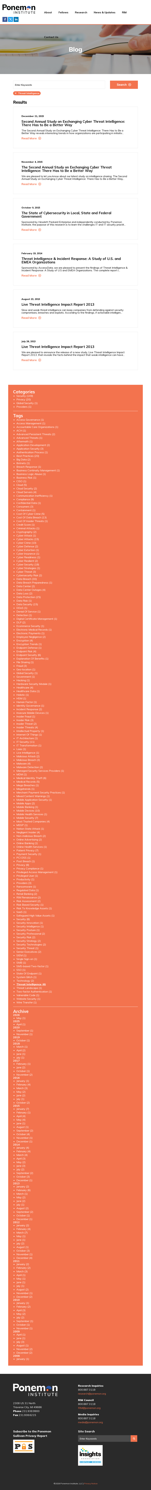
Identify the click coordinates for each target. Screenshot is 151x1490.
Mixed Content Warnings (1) (33, 796)
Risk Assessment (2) (28, 901)
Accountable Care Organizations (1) (37, 427)
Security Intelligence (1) (30, 926)
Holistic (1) (22, 694)
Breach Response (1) (28, 466)
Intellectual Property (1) (30, 731)
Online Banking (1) (27, 843)
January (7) (22, 1108)
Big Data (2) (23, 459)
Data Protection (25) (28, 597)
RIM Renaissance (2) (28, 897)
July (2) (20, 1169)
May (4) (21, 1119)
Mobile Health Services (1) (31, 814)
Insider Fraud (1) (25, 716)
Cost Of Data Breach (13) (31, 517)
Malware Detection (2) (29, 767)
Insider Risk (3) (25, 720)
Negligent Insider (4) (28, 832)
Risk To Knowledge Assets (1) (34, 908)
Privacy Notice (91, 1483)
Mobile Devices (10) (28, 810)
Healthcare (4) (24, 687)
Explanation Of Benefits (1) (32, 658)
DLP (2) (21, 622)
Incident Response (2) (29, 709)
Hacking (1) (23, 680)
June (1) (20, 1054)
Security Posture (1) (28, 930)
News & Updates (104, 12)
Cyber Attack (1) (26, 535)
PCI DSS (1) (23, 857)
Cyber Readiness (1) (28, 557)
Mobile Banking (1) (27, 807)
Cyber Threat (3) (26, 571)
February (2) (23, 1267)
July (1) (20, 1057)
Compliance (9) (25, 499)
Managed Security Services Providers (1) (40, 770)
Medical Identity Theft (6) (31, 778)
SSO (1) (21, 969)
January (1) (22, 1080)
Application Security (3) (30, 448)
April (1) (21, 1024)
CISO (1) (21, 481)
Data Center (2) (25, 586)
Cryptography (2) (26, 532)
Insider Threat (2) (26, 723)
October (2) (23, 1102)
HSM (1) (21, 698)
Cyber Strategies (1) (28, 568)
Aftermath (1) (24, 441)
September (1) (24, 1030)
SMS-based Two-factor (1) (32, 966)
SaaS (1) (21, 912)
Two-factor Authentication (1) (34, 991)
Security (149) (24, 395)
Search (124, 84)
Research (81, 12)
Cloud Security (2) (26, 488)
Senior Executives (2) (28, 951)
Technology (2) (25, 980)
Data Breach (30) (26, 579)
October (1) (23, 1040)
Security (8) (23, 919)
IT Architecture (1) (27, 738)
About (48, 12)
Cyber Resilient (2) (27, 560)
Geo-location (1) (25, 669)
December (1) (24, 1141)
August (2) (22, 1208)
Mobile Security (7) (27, 817)
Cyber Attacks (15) (27, 539)
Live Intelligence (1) (27, 752)
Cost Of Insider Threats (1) (32, 521)
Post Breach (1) (25, 861)
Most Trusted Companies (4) (33, 821)
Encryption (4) (24, 640)
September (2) (24, 1130)
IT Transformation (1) (28, 745)
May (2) (21, 1091)
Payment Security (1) (28, 854)
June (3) (20, 1165)
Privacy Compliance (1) (29, 868)
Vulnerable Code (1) (27, 995)
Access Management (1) (30, 423)
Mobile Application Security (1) (34, 799)
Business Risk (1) (26, 477)
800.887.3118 (86, 1389)
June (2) (20, 1067)
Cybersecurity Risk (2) (29, 575)
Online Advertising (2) (29, 839)
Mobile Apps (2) (25, 803)
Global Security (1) (27, 403)
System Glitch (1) (26, 977)
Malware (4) (23, 763)
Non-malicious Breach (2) (31, 836)
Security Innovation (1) (29, 922)
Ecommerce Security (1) (30, 626)
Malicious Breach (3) (28, 760)
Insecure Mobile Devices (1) (32, 712)
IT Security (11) (25, 741)
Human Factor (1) (26, 702)
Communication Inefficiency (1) (34, 495)
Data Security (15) (27, 604)
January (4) (22, 1147)
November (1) (24, 1034)
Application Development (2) (33, 445)
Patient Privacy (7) (27, 850)
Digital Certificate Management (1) (36, 618)
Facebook (4, 19)
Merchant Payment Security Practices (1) (40, 792)
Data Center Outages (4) (31, 589)
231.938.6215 (27, 1415)
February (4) (23, 1084)
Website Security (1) (28, 998)
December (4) (24, 1258)
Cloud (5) (21, 484)
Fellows (63, 12)
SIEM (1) (21, 955)
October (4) (23, 1134)
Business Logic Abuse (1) (31, 474)
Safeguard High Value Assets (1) (35, 915)
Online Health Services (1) (31, 846)
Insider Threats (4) (27, 727)
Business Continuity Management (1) (38, 470)
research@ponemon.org (92, 1393)
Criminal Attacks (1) (28, 528)
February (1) (23, 1063)
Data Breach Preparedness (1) (34, 582)
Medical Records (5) (28, 781)
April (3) (21, 1158)
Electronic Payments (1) (30, 633)
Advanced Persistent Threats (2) (35, 434)
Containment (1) (26, 510)
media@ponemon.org (90, 1422)
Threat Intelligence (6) (31, 984)
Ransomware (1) (26, 886)
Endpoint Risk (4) (26, 651)
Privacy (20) (23, 399)
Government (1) (25, 676)
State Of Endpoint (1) (29, 973)
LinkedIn (16, 19)
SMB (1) (21, 962)
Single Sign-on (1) (26, 959)
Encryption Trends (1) (29, 644)
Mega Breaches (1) (27, 785)
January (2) (22, 1186)
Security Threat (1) (27, 948)
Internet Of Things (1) (29, 734)
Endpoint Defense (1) (29, 647)
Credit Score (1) (25, 524)
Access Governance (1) (30, 419)
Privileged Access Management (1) (37, 872)
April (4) (21, 1116)
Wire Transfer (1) (26, 1002)
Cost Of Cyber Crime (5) (30, 513)
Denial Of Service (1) (28, 611)
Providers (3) (23, 883)
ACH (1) (21, 430)
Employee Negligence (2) (31, 636)
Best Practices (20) (27, 456)
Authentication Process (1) (32, 452)
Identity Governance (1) (30, 705)
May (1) (21, 1018)
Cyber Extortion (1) (27, 550)
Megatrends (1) (25, 788)
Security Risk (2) (25, 937)
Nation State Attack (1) (30, 828)
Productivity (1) (25, 879)
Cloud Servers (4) (26, 492)
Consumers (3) (24, 506)
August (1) (22, 1127)
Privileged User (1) (27, 875)
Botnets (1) (23, 463)
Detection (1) (24, 615)
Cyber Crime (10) (26, 542)
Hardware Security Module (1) (33, 684)
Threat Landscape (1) (29, 988)
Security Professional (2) (30, 933)
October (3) (23, 1176)
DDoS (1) (21, 608)
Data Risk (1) (24, 600)
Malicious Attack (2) (28, 756)
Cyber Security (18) (27, 564)
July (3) (20, 1341)
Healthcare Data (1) (28, 691)
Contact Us (51, 37)
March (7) (22, 1232)
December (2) (24, 1296)
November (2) (24, 1074)
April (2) (21, 1050)
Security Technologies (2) (31, 944)
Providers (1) (23, 406)
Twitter (10, 19)
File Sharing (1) (25, 662)
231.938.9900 (31, 1411)
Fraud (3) (21, 665)
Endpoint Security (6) (28, 655)
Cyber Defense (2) (27, 546)
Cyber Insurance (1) (27, 553)
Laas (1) (21, 749)
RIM (124, 12)
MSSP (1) (22, 825)
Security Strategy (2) (28, 940)
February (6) (23, 1190)
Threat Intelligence (26, 93)
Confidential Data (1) (28, 503)
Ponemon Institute (35, 1390)
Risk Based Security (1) (30, 904)
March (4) (22, 1155)
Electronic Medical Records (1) (34, 629)
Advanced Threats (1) (29, 437)
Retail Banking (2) (26, 893)
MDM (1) (21, 774)
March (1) (22, 1046)
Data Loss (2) (24, 593)
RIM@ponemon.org (89, 1408)
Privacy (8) (22, 864)
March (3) (22, 1088)
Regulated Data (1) (27, 890)
